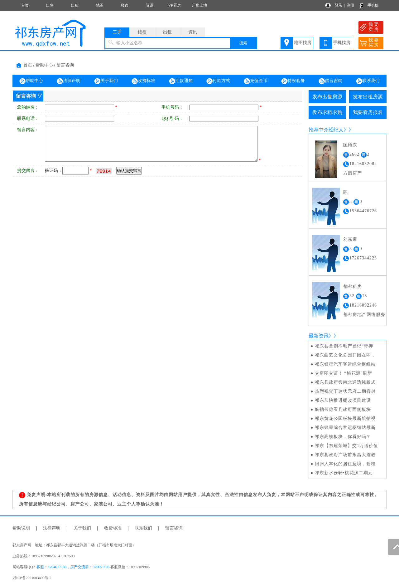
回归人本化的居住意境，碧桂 (345, 463)
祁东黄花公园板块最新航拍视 (345, 418)
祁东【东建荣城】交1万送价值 (346, 445)
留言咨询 (65, 65)
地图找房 (302, 42)
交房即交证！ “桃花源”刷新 (343, 373)
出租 (75, 5)
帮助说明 (21, 528)
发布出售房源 (327, 96)
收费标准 (143, 81)
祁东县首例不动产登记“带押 (344, 346)
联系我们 (368, 81)
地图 (99, 5)
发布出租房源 (368, 96)
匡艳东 (350, 145)
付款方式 (218, 81)
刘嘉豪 (350, 239)
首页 (25, 5)
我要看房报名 (368, 112)
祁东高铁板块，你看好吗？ (343, 436)
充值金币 (255, 81)
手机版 (373, 5)
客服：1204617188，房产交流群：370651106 (72, 567)
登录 (338, 5)
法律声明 (68, 81)
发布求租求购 (327, 112)
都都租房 (352, 286)
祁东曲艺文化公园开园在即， (345, 355)
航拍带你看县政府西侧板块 (343, 409)
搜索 (243, 43)
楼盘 (124, 5)
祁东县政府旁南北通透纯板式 (345, 382)
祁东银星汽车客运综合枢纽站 (345, 364)
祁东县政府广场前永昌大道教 (345, 454)
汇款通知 (181, 81)
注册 (350, 5)
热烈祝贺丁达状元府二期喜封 (345, 391)
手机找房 (341, 42)
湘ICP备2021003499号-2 (31, 578)
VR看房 (174, 5)
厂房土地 (199, 5)
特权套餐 (293, 81)
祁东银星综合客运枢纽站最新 (345, 427)
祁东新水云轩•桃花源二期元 (344, 472)
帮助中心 (44, 65)
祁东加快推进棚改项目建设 (343, 400)
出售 (50, 5)
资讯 (149, 5)
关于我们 (106, 81)
